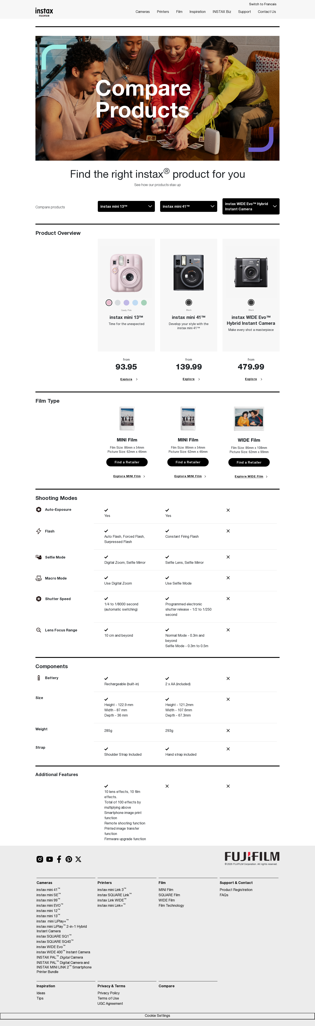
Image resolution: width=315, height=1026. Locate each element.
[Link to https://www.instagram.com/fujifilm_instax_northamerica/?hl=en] (39, 859)
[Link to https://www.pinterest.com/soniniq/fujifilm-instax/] (68, 859)
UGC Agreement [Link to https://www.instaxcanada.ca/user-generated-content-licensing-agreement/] (110, 1004)
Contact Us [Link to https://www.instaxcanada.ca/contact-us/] (267, 12)
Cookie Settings (157, 1016)
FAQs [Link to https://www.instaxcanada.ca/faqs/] (224, 895)
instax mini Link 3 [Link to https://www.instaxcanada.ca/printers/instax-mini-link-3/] (112, 890)
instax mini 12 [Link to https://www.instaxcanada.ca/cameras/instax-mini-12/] (48, 911)
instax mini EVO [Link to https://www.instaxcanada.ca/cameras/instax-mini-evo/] (50, 906)
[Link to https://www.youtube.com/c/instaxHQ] (49, 859)
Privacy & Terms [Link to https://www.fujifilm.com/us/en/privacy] (111, 986)
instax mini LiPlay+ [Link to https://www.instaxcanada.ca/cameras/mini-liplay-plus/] (53, 922)
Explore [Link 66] (126, 379)
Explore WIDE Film (249, 476)
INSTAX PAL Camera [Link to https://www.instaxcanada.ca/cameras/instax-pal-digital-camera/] (60, 958)
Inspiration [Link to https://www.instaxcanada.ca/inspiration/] (197, 12)
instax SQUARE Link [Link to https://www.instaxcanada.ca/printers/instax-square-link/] (115, 895)
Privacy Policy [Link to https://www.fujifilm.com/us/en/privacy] (109, 993)
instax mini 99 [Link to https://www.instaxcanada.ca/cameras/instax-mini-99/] (48, 901)
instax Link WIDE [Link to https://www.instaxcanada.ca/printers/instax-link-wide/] (112, 901)
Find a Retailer (127, 462)
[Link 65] (126, 272)
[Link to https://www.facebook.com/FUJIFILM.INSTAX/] (59, 859)
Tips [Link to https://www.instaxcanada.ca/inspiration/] (40, 999)
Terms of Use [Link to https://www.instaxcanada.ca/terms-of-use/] (108, 999)
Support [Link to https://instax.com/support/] (244, 12)
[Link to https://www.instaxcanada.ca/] (44, 12)
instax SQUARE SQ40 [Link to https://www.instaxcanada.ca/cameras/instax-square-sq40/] (55, 942)
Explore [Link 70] (251, 379)
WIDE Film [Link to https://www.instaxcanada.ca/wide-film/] (167, 901)
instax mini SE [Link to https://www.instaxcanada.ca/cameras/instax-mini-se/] (49, 895)
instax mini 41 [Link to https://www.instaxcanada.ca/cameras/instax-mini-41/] (48, 890)
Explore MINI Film (127, 476)
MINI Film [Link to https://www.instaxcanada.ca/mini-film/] (166, 890)
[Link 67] (189, 272)
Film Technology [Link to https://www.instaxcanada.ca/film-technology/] (171, 906)
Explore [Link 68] (189, 379)
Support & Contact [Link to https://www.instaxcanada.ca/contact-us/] (236, 882)
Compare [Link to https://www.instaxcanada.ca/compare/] (167, 986)
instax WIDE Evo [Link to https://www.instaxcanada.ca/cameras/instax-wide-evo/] (51, 947)
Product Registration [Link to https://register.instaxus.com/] (236, 890)
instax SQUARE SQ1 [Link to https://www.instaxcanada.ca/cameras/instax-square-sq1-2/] (54, 937)
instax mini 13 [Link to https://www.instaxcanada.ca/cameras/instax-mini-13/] (48, 916)
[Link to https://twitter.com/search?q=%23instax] (78, 859)
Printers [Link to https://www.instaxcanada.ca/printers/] (163, 12)
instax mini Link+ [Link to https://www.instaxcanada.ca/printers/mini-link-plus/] (112, 906)
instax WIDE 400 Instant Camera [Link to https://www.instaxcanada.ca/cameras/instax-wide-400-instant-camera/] (63, 952)
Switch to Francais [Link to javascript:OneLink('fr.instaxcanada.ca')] (262, 4)
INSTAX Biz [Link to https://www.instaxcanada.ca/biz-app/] (222, 12)
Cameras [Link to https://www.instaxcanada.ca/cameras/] (143, 12)
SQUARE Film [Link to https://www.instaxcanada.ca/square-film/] (169, 895)
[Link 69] (251, 272)
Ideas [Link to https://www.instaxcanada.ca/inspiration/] (41, 993)
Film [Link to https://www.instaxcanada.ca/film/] (179, 12)
